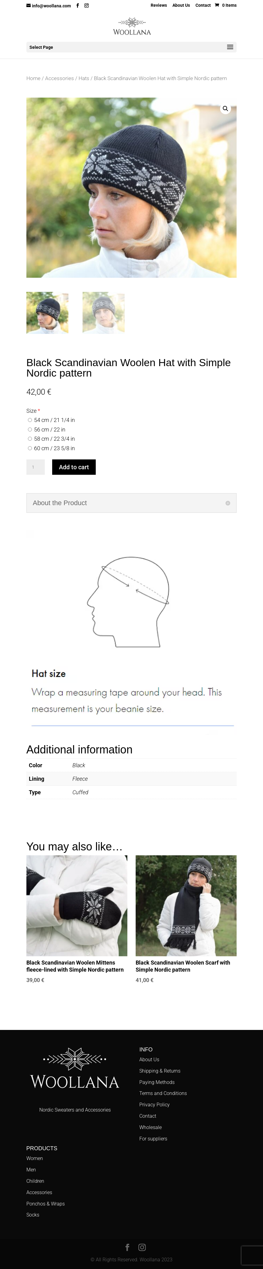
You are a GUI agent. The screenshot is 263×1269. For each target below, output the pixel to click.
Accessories (59, 78)
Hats (84, 78)
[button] (225, 108)
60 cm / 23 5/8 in (51, 448)
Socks (32, 1215)
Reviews (159, 5)
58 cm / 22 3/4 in (51, 438)
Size (31, 411)
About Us (181, 5)
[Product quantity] (35, 467)
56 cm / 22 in (46, 429)
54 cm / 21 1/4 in (51, 420)
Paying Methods (157, 1082)
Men (31, 1170)
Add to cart (74, 467)
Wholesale (150, 1127)
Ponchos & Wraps (45, 1204)
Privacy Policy (154, 1105)
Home (33, 78)
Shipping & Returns (159, 1071)
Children (35, 1181)
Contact (203, 5)
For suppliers (153, 1139)
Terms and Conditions (163, 1093)
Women (34, 1158)
